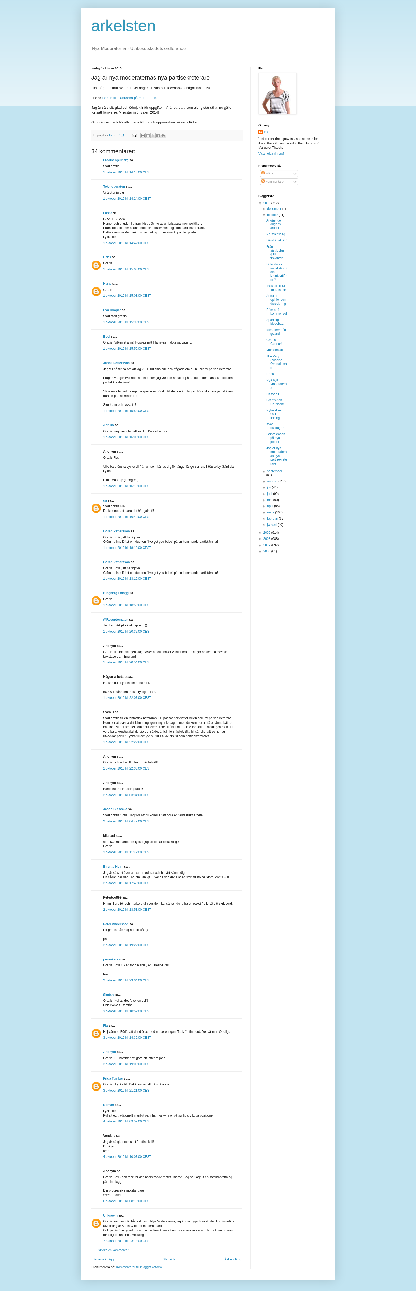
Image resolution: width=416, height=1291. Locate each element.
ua (105, 500)
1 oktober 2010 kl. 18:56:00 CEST (127, 605)
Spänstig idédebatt (274, 321)
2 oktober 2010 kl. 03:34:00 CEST (127, 795)
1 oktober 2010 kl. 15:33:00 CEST (127, 322)
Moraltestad (274, 350)
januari (272, 525)
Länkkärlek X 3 (276, 240)
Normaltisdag (275, 234)
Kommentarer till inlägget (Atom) (139, 1267)
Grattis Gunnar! (274, 341)
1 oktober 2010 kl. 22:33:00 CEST (127, 768)
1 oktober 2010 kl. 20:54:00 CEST (127, 662)
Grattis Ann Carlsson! (275, 402)
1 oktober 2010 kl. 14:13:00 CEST (127, 172)
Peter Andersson (116, 924)
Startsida (169, 1259)
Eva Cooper (112, 310)
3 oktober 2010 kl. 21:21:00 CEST (127, 1090)
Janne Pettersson (116, 363)
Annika (108, 425)
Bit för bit (272, 394)
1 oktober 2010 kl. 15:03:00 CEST (127, 269)
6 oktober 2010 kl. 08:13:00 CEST (127, 1201)
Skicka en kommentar (113, 1250)
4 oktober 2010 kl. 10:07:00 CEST (127, 1157)
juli (269, 487)
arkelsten (123, 26)
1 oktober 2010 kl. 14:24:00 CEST (127, 198)
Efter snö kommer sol (276, 311)
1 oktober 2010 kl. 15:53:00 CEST (127, 411)
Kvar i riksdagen (275, 426)
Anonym (109, 1052)
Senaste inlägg (103, 1259)
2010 (267, 203)
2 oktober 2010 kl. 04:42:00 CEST (127, 821)
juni (270, 494)
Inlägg (267, 173)
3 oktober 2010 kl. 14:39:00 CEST (127, 1037)
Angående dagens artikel (273, 224)
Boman (108, 1105)
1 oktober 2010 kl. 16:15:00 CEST (127, 486)
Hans (107, 257)
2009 (267, 532)
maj (270, 500)
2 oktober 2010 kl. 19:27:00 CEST (127, 945)
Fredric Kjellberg (115, 160)
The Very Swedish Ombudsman (276, 362)
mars (271, 512)
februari (273, 518)
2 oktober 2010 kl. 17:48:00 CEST (127, 883)
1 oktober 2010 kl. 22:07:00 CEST (127, 698)
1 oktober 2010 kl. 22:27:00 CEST (127, 742)
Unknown (110, 1215)
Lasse (107, 213)
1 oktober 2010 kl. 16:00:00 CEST (127, 437)
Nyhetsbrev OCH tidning (274, 414)
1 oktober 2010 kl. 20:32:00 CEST (127, 631)
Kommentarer (273, 181)
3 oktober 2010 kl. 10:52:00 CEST (127, 1011)
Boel (106, 337)
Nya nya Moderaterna (276, 384)
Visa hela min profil (271, 154)
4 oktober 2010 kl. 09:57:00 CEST (127, 1121)
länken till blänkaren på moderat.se (129, 98)
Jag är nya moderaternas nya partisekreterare (276, 455)
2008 (267, 539)
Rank (270, 374)
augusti (272, 481)
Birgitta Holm (113, 866)
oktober (273, 215)
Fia (105, 1025)
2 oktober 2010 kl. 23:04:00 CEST (127, 980)
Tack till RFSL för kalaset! (276, 287)
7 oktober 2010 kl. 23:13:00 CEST (127, 1241)
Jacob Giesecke (115, 809)
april (270, 506)
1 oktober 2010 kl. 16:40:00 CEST (127, 517)
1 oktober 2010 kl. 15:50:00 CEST (127, 348)
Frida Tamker (113, 1078)
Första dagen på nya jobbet (275, 438)
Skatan (108, 995)
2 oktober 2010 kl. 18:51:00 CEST (127, 910)
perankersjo (112, 959)
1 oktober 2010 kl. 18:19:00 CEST (127, 578)
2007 (267, 545)
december (274, 209)
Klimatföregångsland (276, 332)
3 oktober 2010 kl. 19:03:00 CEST (127, 1064)
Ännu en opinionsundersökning (276, 300)
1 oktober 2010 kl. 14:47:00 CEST (127, 243)
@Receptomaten (115, 619)
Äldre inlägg (232, 1259)
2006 (267, 551)
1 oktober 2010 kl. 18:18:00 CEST (127, 548)
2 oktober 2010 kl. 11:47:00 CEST (127, 852)
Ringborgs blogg (116, 593)
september (274, 471)
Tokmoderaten (114, 187)
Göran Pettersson (116, 531)
